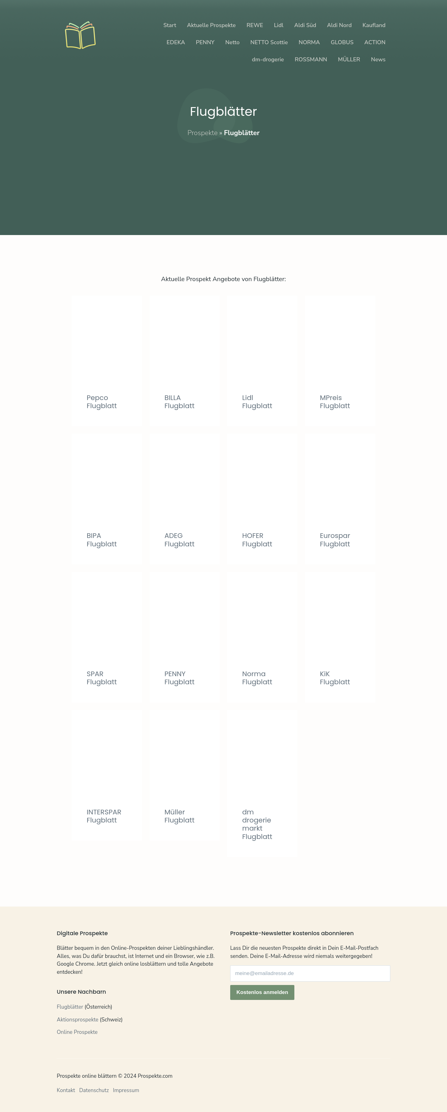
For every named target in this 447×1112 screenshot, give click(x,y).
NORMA (309, 42)
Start (169, 25)
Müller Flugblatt (179, 816)
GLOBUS (342, 42)
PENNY (205, 42)
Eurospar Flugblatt (335, 540)
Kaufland (374, 25)
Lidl (278, 25)
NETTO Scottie (269, 42)
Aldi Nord (339, 25)
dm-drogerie (268, 59)
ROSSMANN (311, 59)
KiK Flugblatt (335, 678)
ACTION (375, 42)
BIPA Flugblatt (102, 540)
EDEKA (176, 42)
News (378, 59)
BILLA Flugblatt (179, 402)
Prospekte (203, 133)
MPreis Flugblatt (335, 402)
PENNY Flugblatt (179, 678)
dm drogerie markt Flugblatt (257, 824)
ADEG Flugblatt (179, 540)
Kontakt (66, 1090)
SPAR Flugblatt (102, 678)
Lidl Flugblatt (257, 402)
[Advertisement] (223, 181)
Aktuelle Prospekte (211, 25)
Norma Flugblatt (257, 678)
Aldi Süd (305, 25)
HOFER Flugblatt (257, 540)
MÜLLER (349, 59)
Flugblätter (70, 1007)
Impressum (126, 1090)
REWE (254, 25)
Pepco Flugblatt (102, 402)
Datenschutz (94, 1090)
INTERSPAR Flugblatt (104, 816)
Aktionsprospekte (77, 1019)
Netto (232, 42)
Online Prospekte (77, 1032)
